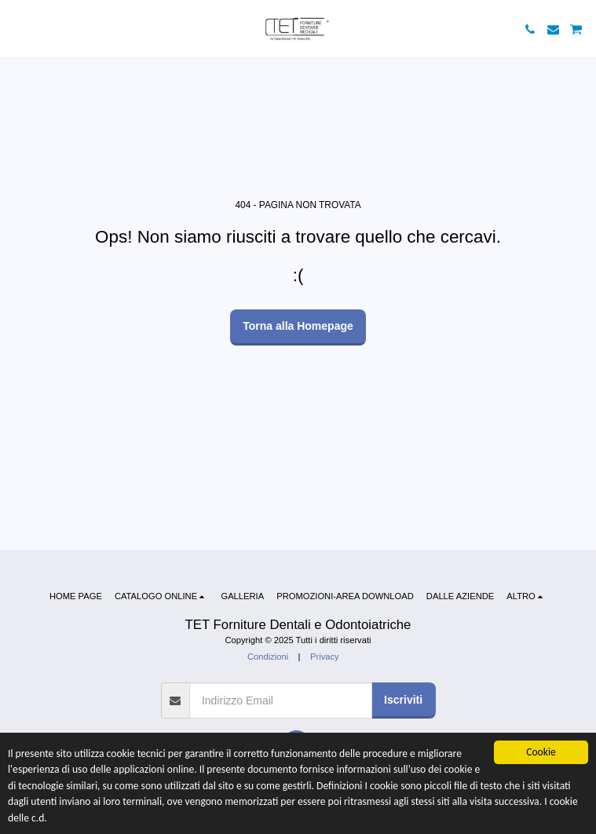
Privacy (324, 656)
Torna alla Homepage (298, 326)
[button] (17, 29)
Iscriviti (403, 699)
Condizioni (267, 656)
